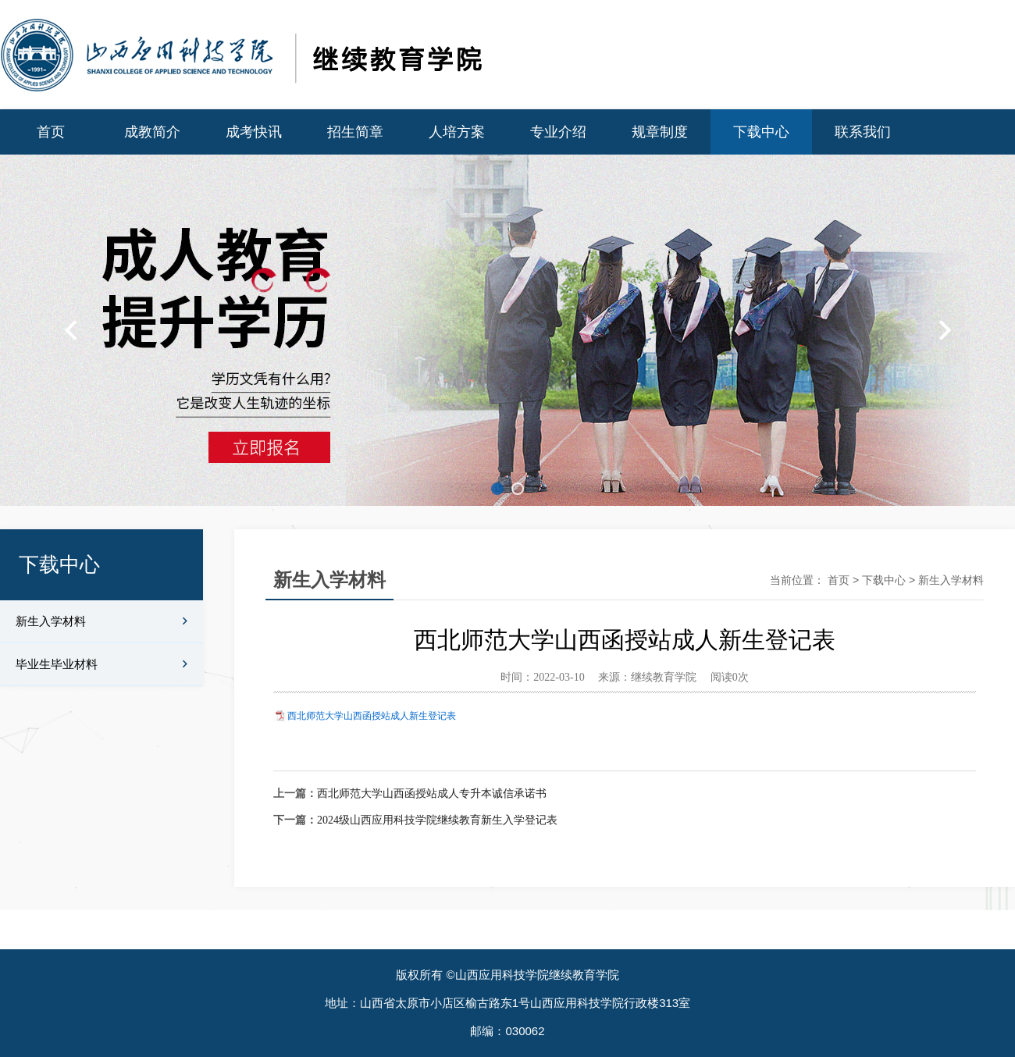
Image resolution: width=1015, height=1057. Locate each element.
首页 (51, 132)
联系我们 (863, 132)
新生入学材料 (101, 621)
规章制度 (660, 132)
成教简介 (152, 132)
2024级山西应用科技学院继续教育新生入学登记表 (437, 820)
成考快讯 (254, 132)
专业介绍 (558, 132)
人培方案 (457, 132)
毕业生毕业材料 (101, 664)
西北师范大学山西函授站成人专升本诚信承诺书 (432, 793)
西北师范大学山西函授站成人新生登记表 (371, 715)
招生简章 (355, 132)
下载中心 (761, 132)
